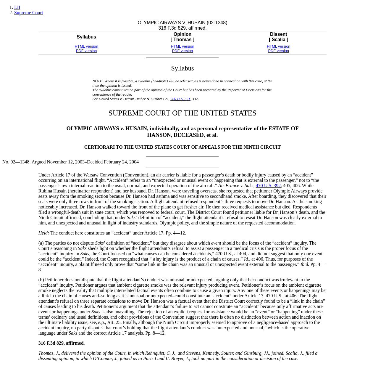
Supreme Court (28, 12)
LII (17, 7)
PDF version (86, 51)
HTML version (86, 46)
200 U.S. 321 (180, 99)
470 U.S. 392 (268, 185)
